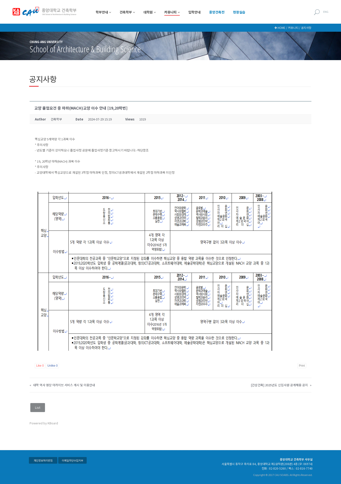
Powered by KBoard (44, 423)
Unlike (52, 365)
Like (40, 365)
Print (302, 365)
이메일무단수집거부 (72, 460)
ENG (325, 11)
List (37, 407)
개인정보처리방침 (43, 460)
